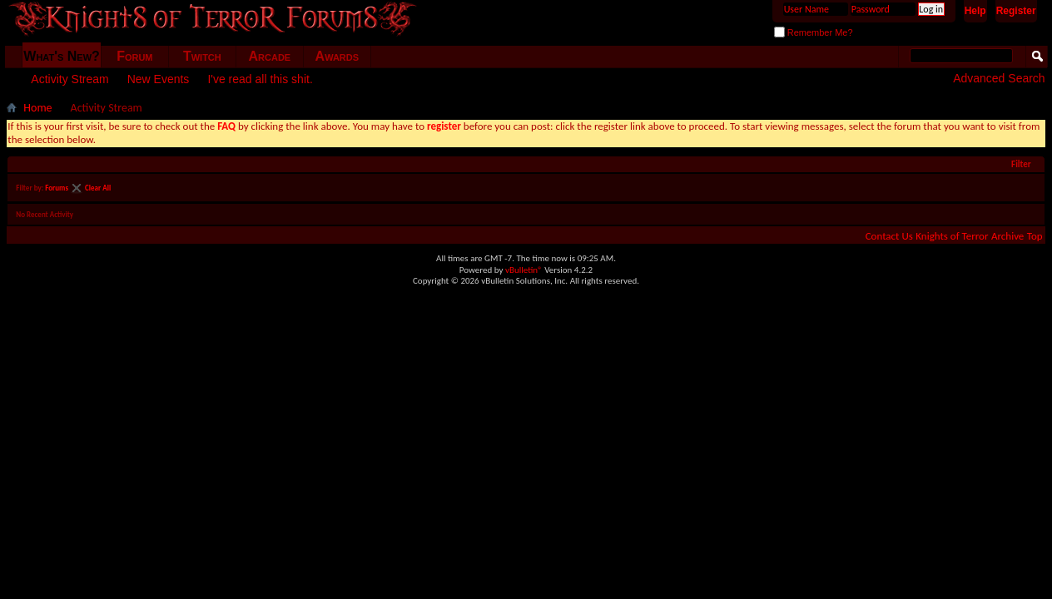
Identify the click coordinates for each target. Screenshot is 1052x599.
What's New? (61, 56)
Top (1035, 236)
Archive (1007, 236)
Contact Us (889, 236)
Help (975, 11)
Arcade (270, 56)
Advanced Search (999, 78)
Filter (1021, 164)
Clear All (98, 187)
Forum (134, 56)
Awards (337, 56)
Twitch (202, 56)
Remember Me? (813, 32)
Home (37, 108)
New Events (158, 79)
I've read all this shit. (259, 79)
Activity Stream (69, 79)
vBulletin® (524, 270)
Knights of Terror (952, 236)
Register (1016, 11)
